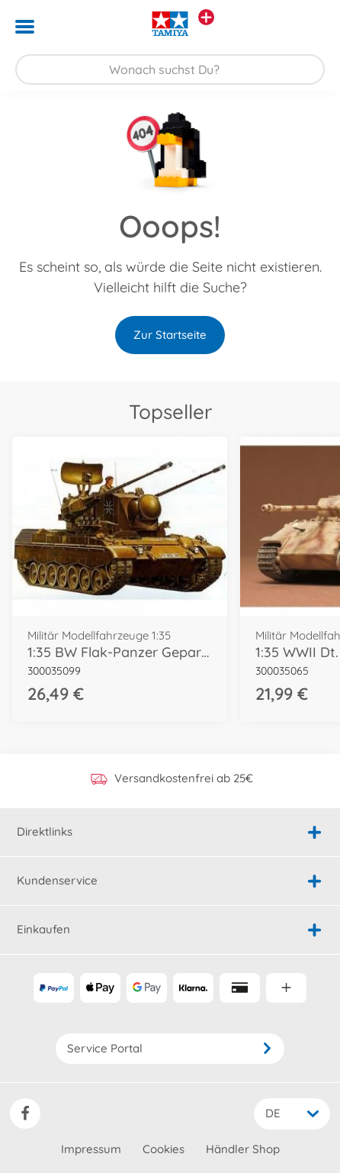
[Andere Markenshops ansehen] (206, 17)
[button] (306, 27)
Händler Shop (243, 1149)
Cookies (163, 1149)
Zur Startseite (170, 334)
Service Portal (170, 1048)
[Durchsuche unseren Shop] (170, 69)
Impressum (91, 1149)
